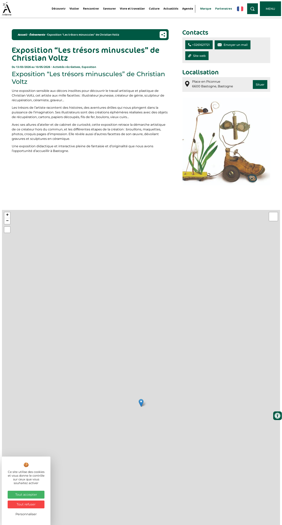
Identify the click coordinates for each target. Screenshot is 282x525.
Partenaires (223, 8)
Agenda (187, 8)
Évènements (37, 34)
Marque (205, 8)
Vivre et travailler (132, 8)
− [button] (7, 221)
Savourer (109, 8)
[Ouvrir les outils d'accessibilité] (277, 415)
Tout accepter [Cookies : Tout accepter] (26, 494)
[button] (199, 44)
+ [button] (7, 215)
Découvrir (59, 8)
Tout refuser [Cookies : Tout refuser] (26, 504)
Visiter (74, 8)
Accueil (22, 34)
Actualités (171, 8)
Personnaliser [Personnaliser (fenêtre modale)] (26, 514)
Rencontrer (91, 8)
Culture (154, 8)
